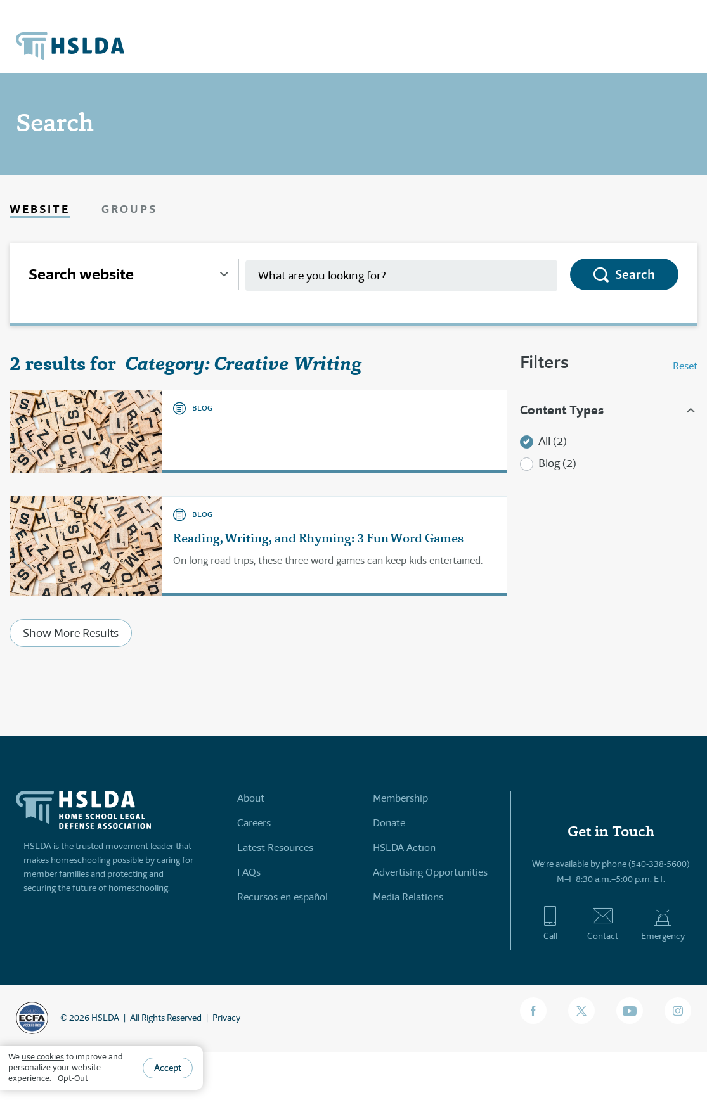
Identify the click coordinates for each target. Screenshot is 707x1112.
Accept (167, 1067)
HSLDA (105, 1017)
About (250, 798)
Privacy (226, 1017)
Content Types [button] (562, 410)
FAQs (249, 872)
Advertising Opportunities (430, 872)
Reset (685, 366)
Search (635, 274)
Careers (254, 822)
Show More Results (71, 633)
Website (40, 208)
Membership (400, 798)
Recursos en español (282, 897)
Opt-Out (73, 1078)
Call (550, 923)
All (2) (552, 441)
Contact (602, 923)
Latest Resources (275, 847)
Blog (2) (557, 463)
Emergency (663, 923)
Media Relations (408, 897)
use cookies (43, 1056)
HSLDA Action (404, 847)
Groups (129, 208)
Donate (389, 822)
